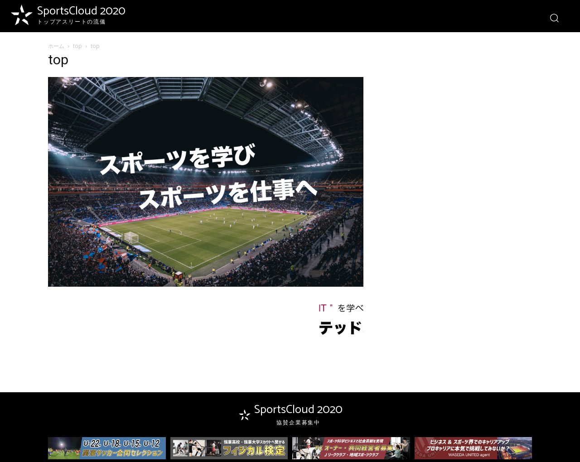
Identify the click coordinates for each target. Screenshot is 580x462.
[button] (553, 17)
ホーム (56, 46)
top (77, 46)
